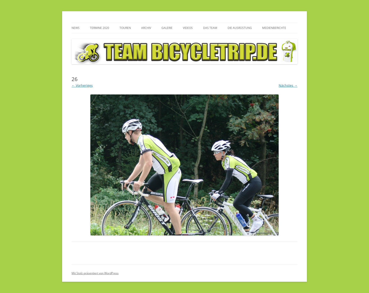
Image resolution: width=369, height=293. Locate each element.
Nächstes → (288, 85)
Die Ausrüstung (240, 28)
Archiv (146, 28)
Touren (125, 28)
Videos (188, 28)
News (76, 28)
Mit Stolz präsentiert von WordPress (95, 273)
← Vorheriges (82, 85)
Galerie (166, 28)
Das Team (210, 28)
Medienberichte (274, 28)
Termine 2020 (99, 28)
